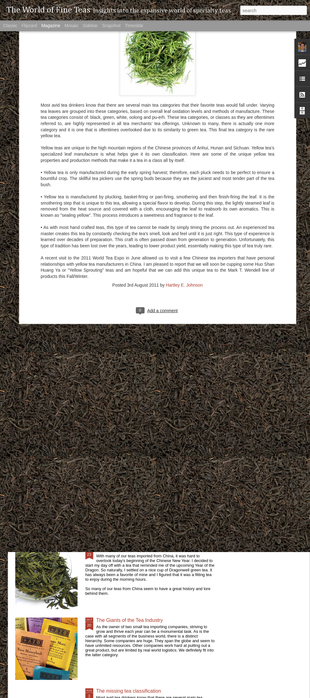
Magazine (50, 25)
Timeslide (134, 25)
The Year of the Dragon (122, 549)
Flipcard (29, 25)
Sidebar (90, 25)
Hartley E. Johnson (184, 212)
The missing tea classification (128, 691)
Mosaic (71, 25)
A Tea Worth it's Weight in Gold (130, 478)
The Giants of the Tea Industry (129, 620)
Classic (10, 25)
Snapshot (111, 25)
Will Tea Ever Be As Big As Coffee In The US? (147, 407)
